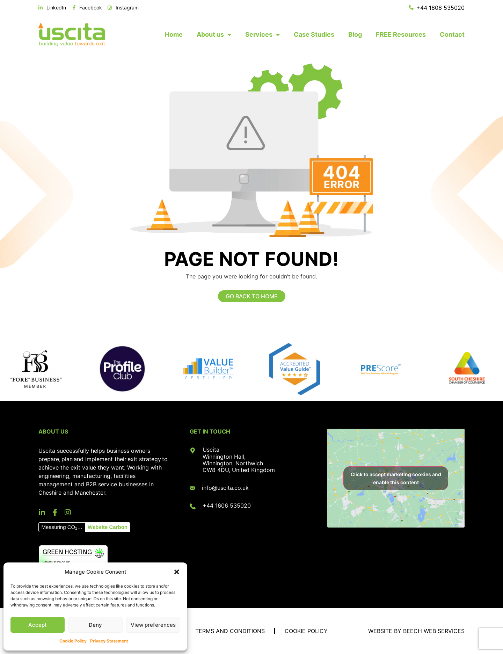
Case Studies (314, 34)
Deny (95, 625)
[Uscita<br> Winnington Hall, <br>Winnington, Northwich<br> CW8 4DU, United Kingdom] (193, 450)
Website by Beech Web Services (416, 630)
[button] (176, 571)
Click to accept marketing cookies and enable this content (396, 478)
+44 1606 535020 (227, 505)
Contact (452, 34)
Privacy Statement (109, 641)
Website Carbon (107, 527)
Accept (37, 625)
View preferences (153, 625)
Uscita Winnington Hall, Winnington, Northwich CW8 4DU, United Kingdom (239, 459)
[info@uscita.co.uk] (192, 488)
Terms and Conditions (230, 630)
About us (214, 34)
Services (262, 34)
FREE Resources (401, 34)
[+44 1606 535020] (193, 506)
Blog (355, 34)
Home (174, 34)
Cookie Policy (73, 641)
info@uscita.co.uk (225, 487)
